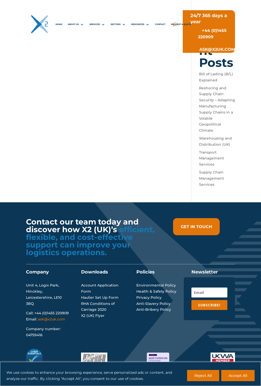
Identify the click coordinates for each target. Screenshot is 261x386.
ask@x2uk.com (51, 319)
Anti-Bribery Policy (153, 309)
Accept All (238, 375)
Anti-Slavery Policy (153, 303)
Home (59, 24)
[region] (130, 374)
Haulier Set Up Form (100, 297)
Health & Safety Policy (156, 291)
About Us (73, 24)
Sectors (116, 24)
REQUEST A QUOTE (181, 24)
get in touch (196, 226)
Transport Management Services (211, 158)
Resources (137, 24)
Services (94, 24)
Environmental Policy (156, 285)
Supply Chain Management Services (211, 178)
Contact (160, 24)
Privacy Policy (149, 297)
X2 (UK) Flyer (93, 315)
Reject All (203, 375)
